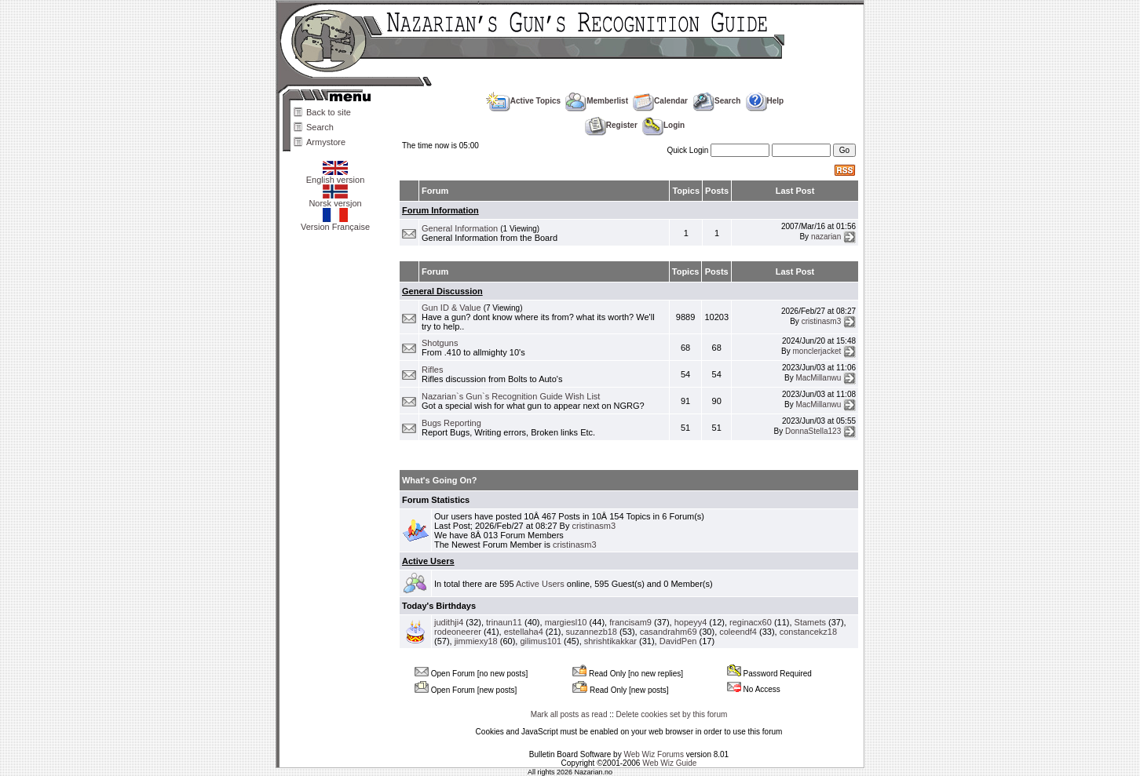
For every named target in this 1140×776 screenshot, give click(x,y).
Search (320, 127)
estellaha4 (523, 631)
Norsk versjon (335, 199)
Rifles (433, 369)
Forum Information (440, 210)
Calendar (660, 101)
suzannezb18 (591, 631)
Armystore (325, 142)
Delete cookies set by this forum (672, 714)
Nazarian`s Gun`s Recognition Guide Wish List (511, 396)
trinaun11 (504, 622)
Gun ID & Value (451, 307)
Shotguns (440, 343)
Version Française (335, 222)
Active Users (428, 561)
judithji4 (448, 622)
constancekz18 (808, 631)
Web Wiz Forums (653, 754)
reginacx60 (750, 622)
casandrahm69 (668, 631)
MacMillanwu (818, 377)
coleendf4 (738, 631)
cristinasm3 (822, 320)
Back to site (328, 112)
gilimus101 (540, 641)
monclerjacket (817, 351)
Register (611, 125)
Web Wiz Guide (669, 763)
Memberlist (596, 101)
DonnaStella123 (813, 431)
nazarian (826, 236)
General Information (460, 228)
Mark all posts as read (569, 714)
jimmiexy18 (476, 641)
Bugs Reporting (451, 423)
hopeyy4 (690, 622)
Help (765, 101)
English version (335, 175)
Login (663, 125)
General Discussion (442, 291)
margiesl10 (566, 622)
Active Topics (523, 101)
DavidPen (678, 641)
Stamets (810, 622)
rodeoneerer (457, 631)
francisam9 (630, 622)
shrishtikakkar (610, 641)
